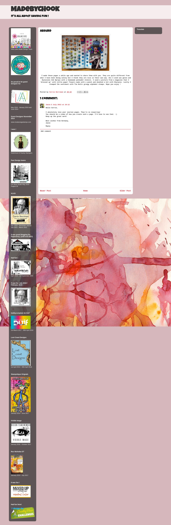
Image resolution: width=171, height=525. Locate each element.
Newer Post (45, 191)
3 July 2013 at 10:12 (60, 105)
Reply (48, 126)
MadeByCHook (35, 9)
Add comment (46, 131)
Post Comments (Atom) (92, 198)
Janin (48, 105)
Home (85, 191)
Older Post (125, 191)
